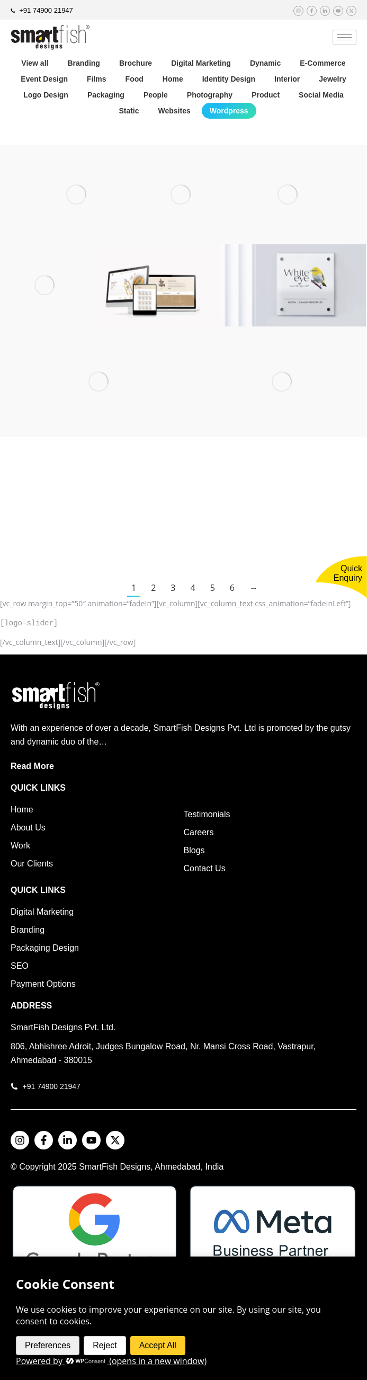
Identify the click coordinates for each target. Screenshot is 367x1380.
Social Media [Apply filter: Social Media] (321, 95)
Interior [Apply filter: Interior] (287, 79)
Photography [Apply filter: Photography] (209, 95)
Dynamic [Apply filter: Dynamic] (265, 63)
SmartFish (99, 1164)
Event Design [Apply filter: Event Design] (44, 79)
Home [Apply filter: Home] (173, 79)
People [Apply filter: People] (156, 95)
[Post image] (76, 194)
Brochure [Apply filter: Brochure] (135, 63)
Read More (32, 763)
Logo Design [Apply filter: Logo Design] (45, 95)
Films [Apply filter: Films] (96, 79)
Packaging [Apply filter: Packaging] (105, 95)
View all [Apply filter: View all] (34, 63)
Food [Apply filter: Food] (135, 79)
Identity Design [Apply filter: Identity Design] (228, 79)
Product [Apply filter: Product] (266, 95)
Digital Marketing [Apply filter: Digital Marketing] (201, 63)
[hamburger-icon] (344, 37)
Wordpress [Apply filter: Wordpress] (229, 111)
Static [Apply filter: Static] (129, 111)
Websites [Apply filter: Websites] (174, 111)
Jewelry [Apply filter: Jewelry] (332, 79)
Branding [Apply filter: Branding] (83, 63)
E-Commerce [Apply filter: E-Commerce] (322, 63)
